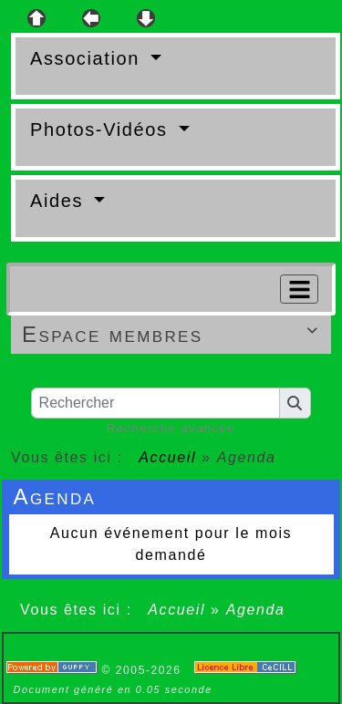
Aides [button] (59, 201)
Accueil (168, 457)
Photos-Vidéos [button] (102, 129)
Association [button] (88, 58)
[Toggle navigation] (299, 289)
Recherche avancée (171, 428)
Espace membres (173, 334)
